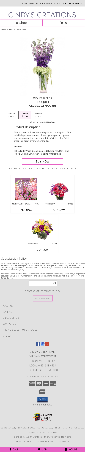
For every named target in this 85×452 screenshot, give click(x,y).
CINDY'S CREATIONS (42, 15)
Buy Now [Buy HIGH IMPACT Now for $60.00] (42, 249)
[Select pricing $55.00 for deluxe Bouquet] (25, 115)
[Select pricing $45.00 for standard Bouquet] (11, 115)
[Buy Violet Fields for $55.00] (42, 161)
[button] (42, 399)
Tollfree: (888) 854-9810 (42, 370)
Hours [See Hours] (71, 449)
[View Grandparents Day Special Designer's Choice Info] (26, 189)
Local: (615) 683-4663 (42, 365)
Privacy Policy (23, 441)
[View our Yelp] (47, 345)
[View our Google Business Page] (42, 345)
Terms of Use (62, 441)
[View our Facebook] (38, 345)
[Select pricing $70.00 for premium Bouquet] (38, 115)
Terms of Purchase (43, 441)
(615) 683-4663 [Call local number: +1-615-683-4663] (75, 3)
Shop (21, 22)
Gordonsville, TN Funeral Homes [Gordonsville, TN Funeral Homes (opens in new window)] (17, 428)
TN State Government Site (57, 437)
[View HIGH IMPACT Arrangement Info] (42, 229)
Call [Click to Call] (14, 449)
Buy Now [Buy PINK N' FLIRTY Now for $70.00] (59, 210)
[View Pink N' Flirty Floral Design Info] (59, 189)
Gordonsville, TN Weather (28, 437)
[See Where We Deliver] (43, 298)
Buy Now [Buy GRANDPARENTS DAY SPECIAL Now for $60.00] (26, 210)
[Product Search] (43, 283)
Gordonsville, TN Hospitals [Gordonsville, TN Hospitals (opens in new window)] (52, 428)
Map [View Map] (42, 449)
